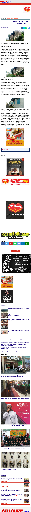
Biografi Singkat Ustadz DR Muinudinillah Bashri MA (12, 425)
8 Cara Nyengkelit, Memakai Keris (8, 469)
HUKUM (6, 4)
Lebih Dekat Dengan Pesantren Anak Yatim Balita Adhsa (13, 448)
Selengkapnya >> (4, 481)
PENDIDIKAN (23, 4)
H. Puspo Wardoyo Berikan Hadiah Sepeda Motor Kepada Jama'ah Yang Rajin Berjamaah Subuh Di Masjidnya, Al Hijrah (15, 376)
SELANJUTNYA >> (15, 250)
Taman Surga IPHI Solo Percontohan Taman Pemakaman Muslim (15, 398)
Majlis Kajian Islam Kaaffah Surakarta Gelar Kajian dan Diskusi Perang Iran (15, 342)
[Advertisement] (15, 504)
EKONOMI (11, 4)
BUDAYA (2, 4)
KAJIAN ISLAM (17, 4)
